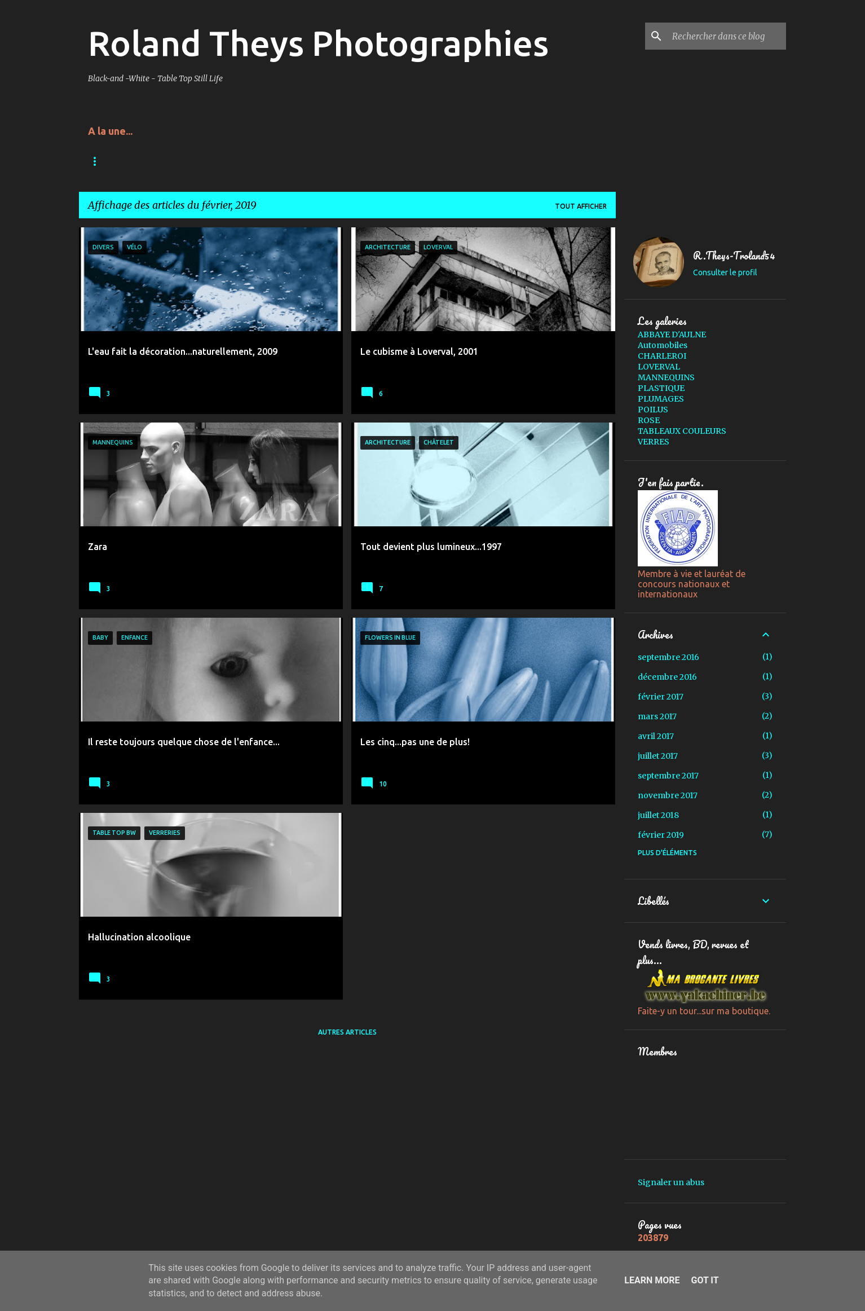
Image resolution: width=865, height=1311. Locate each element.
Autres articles (347, 1032)
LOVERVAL (659, 367)
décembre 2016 (667, 677)
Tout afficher (581, 206)
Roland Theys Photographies (318, 43)
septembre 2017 (668, 776)
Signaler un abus (671, 1182)
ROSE (649, 420)
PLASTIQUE (661, 388)
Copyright (282, 161)
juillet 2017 (658, 756)
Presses (222, 161)
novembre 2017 (668, 795)
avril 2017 (656, 736)
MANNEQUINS (666, 377)
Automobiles (662, 345)
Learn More (651, 1280)
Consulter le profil (725, 272)
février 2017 (660, 697)
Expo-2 (392, 161)
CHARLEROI (662, 356)
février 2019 (661, 835)
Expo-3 (341, 161)
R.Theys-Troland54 (734, 255)
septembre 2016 (668, 657)
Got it (704, 1280)
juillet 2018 (658, 815)
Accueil (103, 161)
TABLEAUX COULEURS (682, 431)
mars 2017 (657, 716)
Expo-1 (443, 161)
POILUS (653, 409)
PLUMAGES (661, 399)
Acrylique (163, 161)
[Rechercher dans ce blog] (727, 36)
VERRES (653, 442)
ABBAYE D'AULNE (672, 334)
